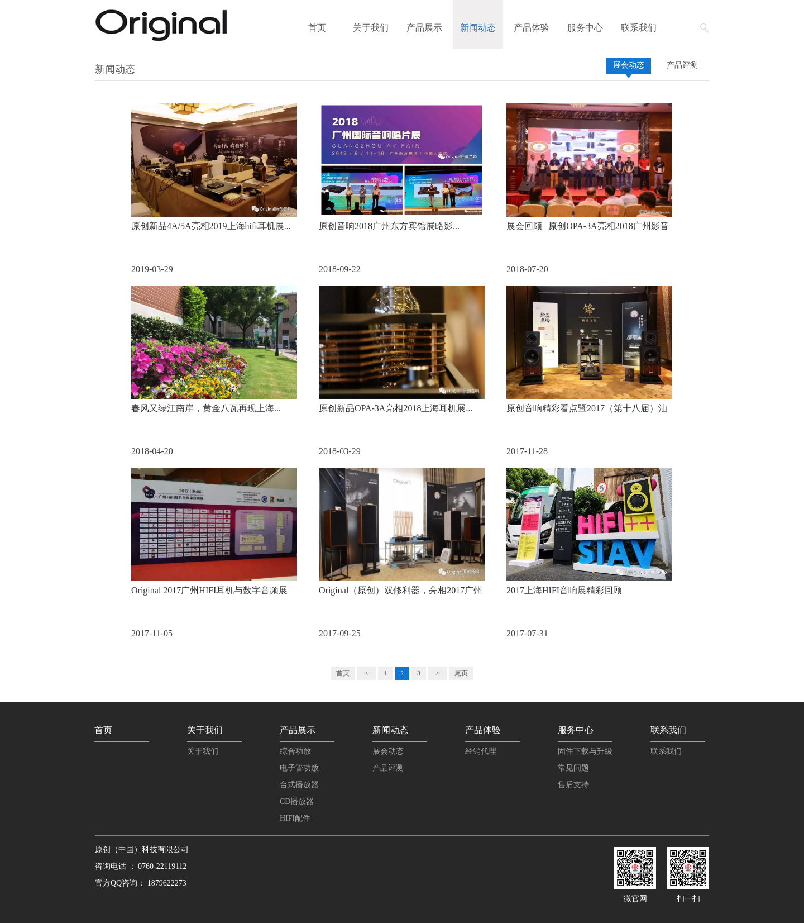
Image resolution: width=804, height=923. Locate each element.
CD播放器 (297, 801)
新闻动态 (478, 27)
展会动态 (628, 65)
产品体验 (531, 27)
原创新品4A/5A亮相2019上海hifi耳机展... (211, 226)
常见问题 (573, 768)
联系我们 (639, 27)
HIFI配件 (295, 818)
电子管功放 (299, 768)
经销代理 (480, 751)
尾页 (461, 673)
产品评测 (682, 65)
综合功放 (295, 751)
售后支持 (573, 785)
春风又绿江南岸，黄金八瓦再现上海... (206, 408)
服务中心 (585, 27)
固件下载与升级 (585, 751)
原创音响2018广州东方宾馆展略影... (389, 226)
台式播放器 (299, 785)
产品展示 (424, 27)
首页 (317, 27)
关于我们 (371, 27)
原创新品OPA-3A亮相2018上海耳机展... (395, 408)
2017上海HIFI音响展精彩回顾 (564, 590)
